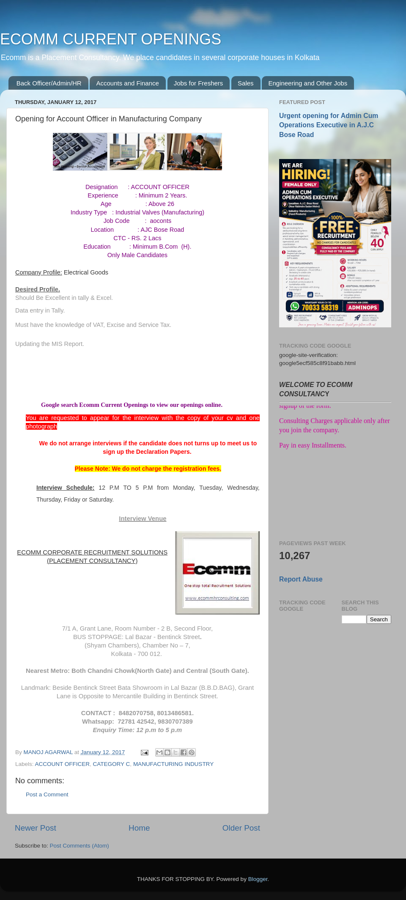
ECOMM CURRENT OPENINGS (110, 39)
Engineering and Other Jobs (307, 83)
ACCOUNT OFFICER (62, 764)
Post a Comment (47, 794)
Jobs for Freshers (198, 83)
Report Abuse (301, 579)
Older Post (241, 827)
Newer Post (35, 827)
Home (139, 827)
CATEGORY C (111, 764)
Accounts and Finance (127, 83)
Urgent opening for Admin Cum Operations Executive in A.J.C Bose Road (328, 125)
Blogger (258, 879)
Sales (246, 83)
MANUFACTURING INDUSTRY (173, 764)
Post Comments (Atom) (79, 845)
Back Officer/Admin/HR (49, 83)
